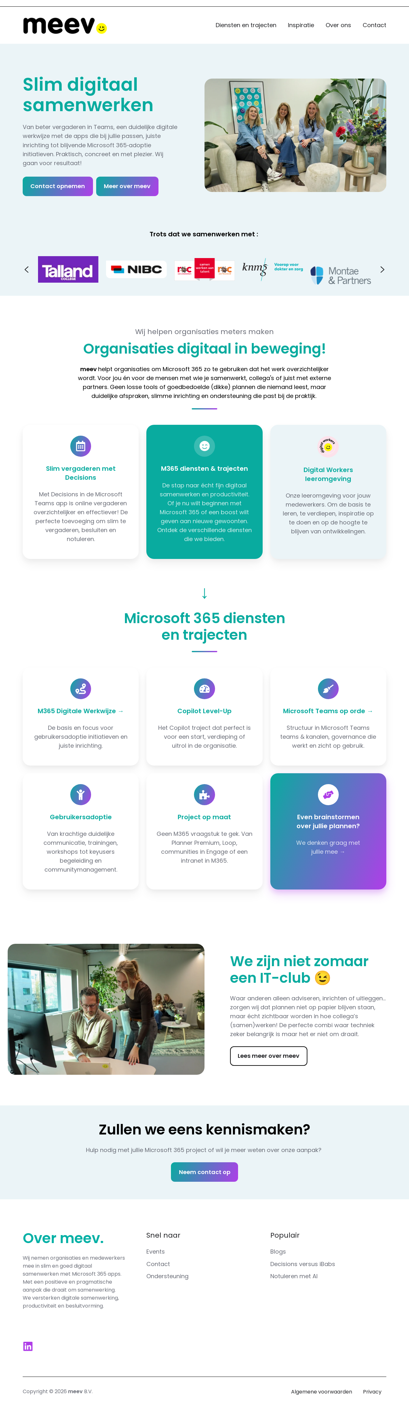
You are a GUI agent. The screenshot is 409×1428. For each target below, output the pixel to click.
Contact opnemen (57, 186)
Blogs (278, 1252)
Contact (374, 25)
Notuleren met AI (294, 1276)
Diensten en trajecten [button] (246, 25)
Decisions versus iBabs (302, 1264)
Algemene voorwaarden (321, 1391)
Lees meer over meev (268, 1056)
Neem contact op (204, 1172)
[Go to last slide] (26, 269)
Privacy (372, 1391)
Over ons (338, 25)
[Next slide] (382, 269)
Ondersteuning (167, 1276)
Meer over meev (127, 186)
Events (155, 1252)
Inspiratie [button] (301, 25)
